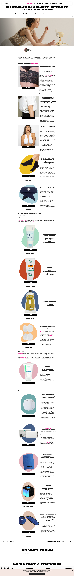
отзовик (30, 3)
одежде (50, 335)
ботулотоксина (23, 357)
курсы (61, 3)
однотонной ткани (48, 75)
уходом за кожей (22, 220)
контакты (29, 568)
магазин (55, 3)
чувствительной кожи (46, 381)
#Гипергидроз (12, 541)
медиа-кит (69, 568)
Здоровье (2, 16)
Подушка (47, 428)
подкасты (47, 3)
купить (28, 88)
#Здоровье (8, 541)
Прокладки (42, 331)
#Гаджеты (8, 542)
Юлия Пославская (30, 50)
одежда (34, 63)
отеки (34, 221)
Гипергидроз (20, 353)
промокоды (38, 3)
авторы (49, 568)
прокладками (42, 341)
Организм (20, 16)
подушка (48, 442)
